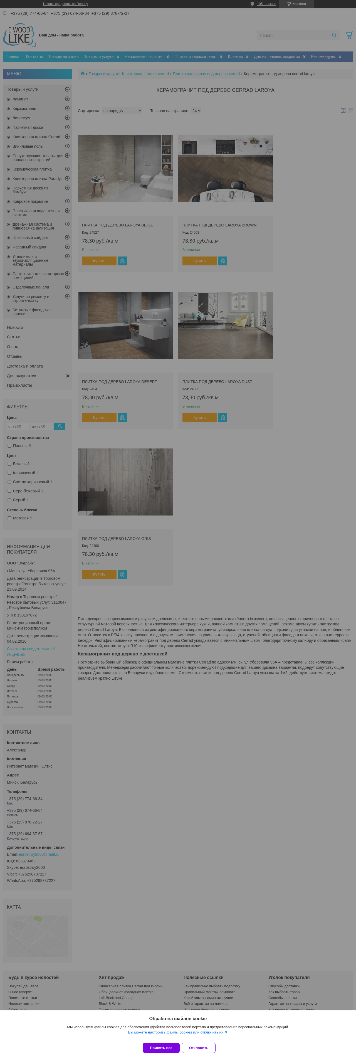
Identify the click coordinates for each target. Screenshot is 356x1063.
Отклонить (202, 1048)
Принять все (161, 1048)
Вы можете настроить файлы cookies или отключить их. (176, 1036)
